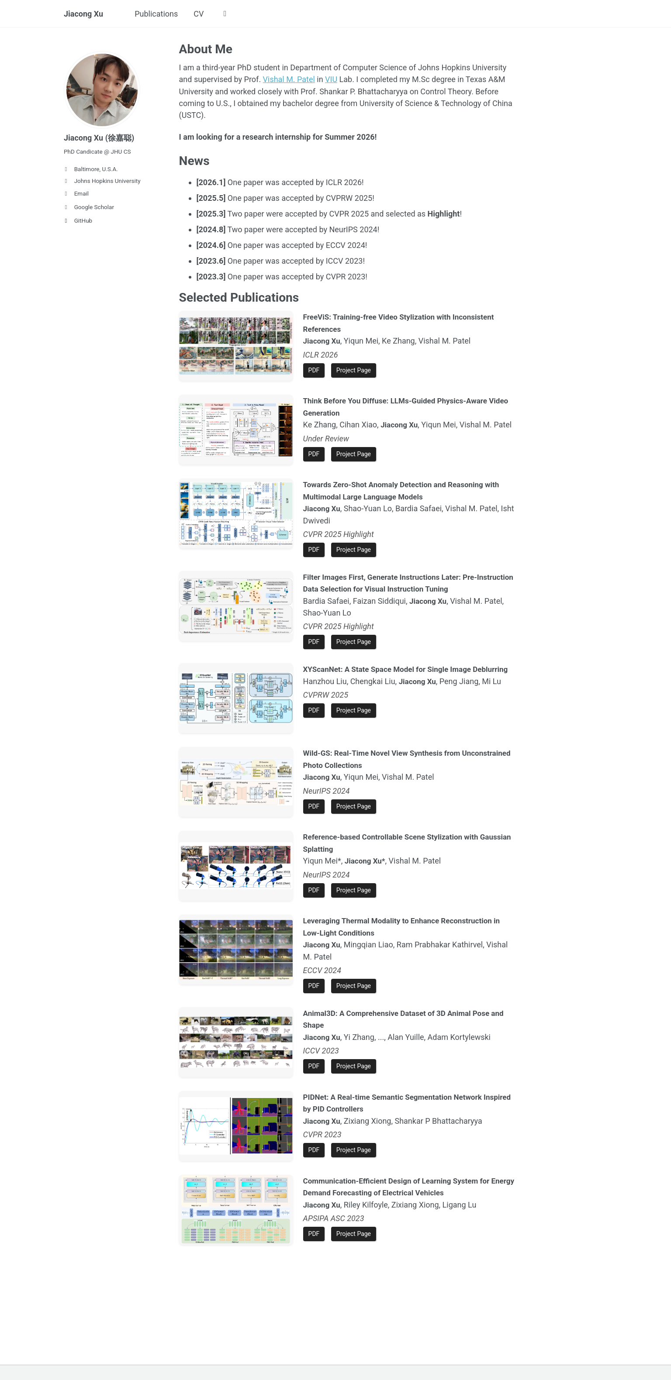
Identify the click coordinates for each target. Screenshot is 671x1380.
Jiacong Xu (83, 13)
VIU (331, 79)
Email (76, 193)
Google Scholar (89, 206)
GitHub (78, 220)
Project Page (353, 369)
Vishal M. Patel (289, 79)
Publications (156, 13)
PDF (314, 369)
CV (199, 13)
